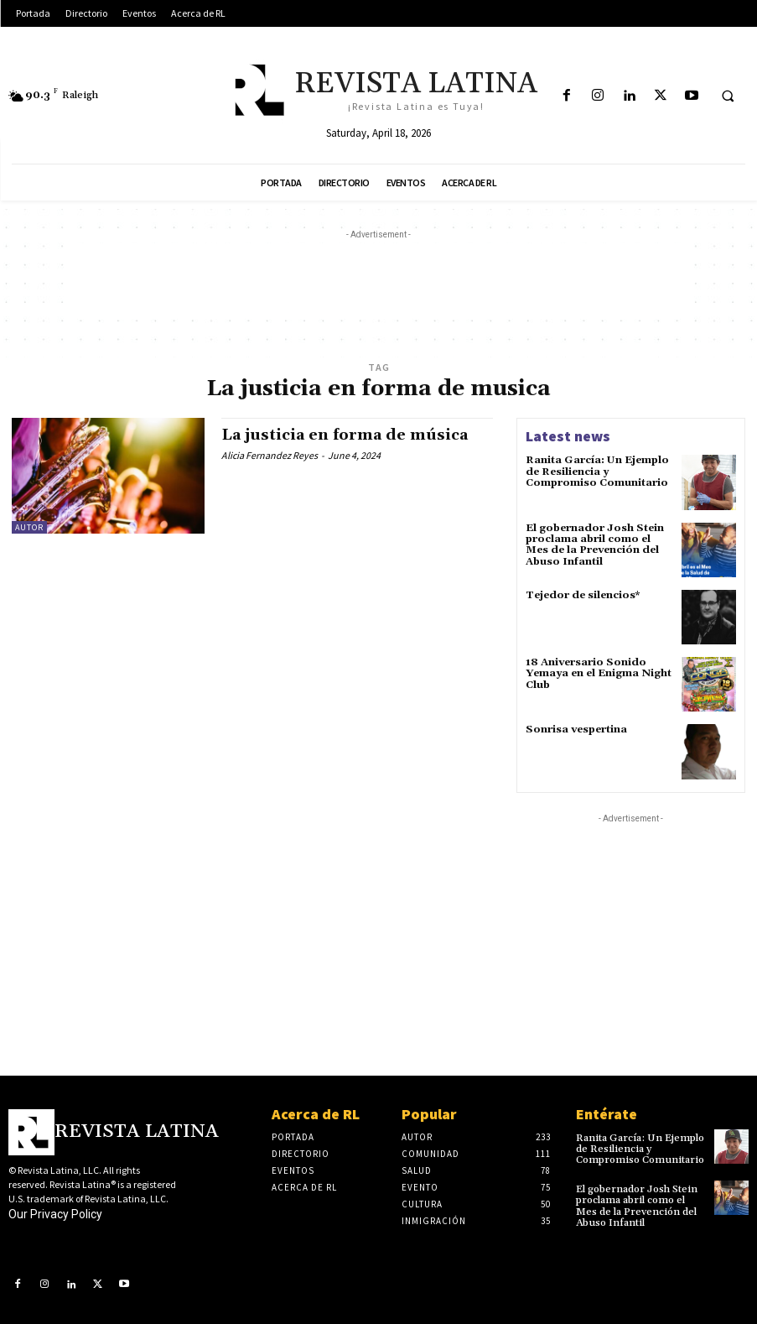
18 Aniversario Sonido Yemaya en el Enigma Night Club (598, 673)
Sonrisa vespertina (576, 729)
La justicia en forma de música (344, 435)
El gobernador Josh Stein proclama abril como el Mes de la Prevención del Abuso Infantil (593, 545)
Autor (29, 527)
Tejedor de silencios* (582, 595)
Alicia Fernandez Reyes (269, 455)
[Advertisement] (379, 281)
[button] (728, 96)
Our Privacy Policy (55, 1214)
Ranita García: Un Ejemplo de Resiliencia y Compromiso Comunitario (597, 471)
